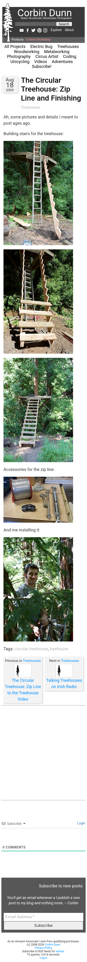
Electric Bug (41, 46)
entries (60, 951)
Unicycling (19, 61)
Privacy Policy (43, 947)
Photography (19, 56)
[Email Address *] (43, 917)
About (69, 30)
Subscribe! (41, 66)
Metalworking (56, 51)
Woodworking (26, 51)
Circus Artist (46, 56)
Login (80, 823)
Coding (69, 56)
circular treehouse (31, 648)
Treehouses (68, 46)
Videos (40, 61)
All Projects (15, 46)
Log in (43, 957)
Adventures (62, 61)
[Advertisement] (43, 753)
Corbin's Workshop (38, 39)
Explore (56, 30)
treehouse (59, 648)
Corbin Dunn (52, 944)
